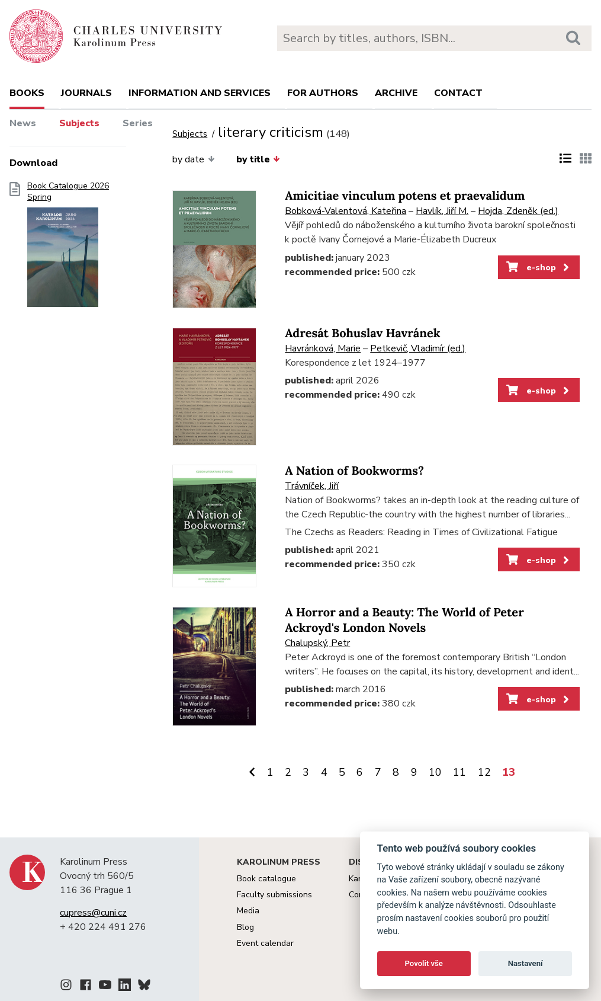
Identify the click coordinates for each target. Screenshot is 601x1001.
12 (484, 772)
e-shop (538, 267)
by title (258, 159)
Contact (458, 93)
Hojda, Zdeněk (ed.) (518, 211)
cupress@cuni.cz (93, 912)
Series (138, 123)
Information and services (199, 93)
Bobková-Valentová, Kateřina (345, 211)
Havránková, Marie (323, 348)
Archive (396, 93)
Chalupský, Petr (317, 643)
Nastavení (525, 963)
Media (248, 910)
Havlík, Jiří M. (442, 211)
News (22, 123)
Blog (245, 927)
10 (435, 772)
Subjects (79, 123)
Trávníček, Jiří (312, 485)
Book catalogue (266, 878)
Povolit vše (424, 963)
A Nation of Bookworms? (354, 470)
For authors (322, 93)
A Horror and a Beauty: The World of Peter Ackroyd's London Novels (404, 620)
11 (459, 772)
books (26, 93)
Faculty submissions (274, 894)
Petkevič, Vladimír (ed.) (417, 348)
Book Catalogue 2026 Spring (68, 248)
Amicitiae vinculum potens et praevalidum (405, 195)
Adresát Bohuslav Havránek (362, 333)
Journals (86, 93)
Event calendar (265, 943)
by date (193, 159)
